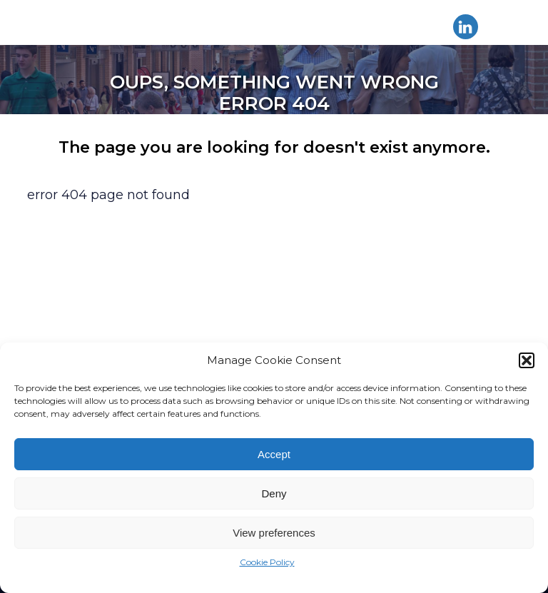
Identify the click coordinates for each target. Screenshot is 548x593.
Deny (273, 493)
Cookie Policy (267, 562)
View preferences (274, 533)
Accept (274, 454)
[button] (526, 360)
